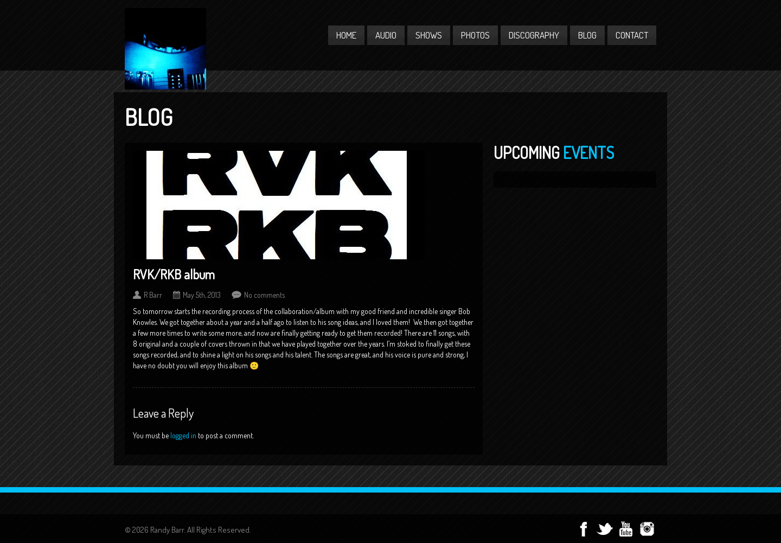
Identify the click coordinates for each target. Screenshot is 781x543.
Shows (428, 35)
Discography (534, 35)
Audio (385, 35)
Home (346, 35)
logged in (183, 435)
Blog (587, 35)
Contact (632, 35)
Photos (475, 35)
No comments (264, 294)
